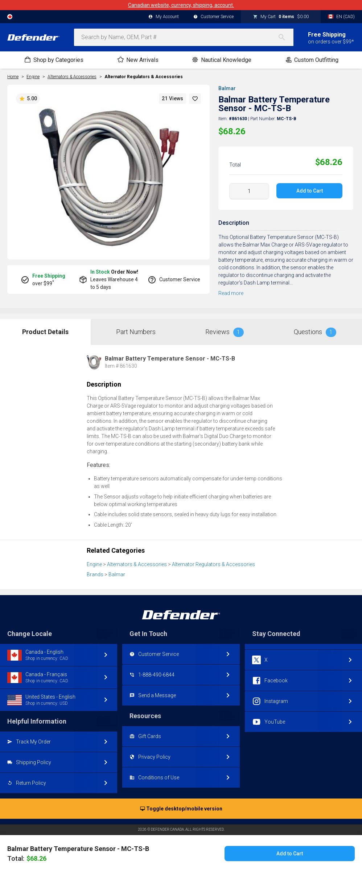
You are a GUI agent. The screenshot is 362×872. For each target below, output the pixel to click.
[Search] (285, 37)
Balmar (227, 88)
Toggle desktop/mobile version (181, 809)
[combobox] (183, 37)
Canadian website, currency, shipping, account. (181, 5)
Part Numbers (136, 332)
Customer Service (213, 17)
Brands (95, 574)
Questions (315, 332)
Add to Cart (309, 191)
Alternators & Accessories (137, 564)
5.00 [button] (28, 99)
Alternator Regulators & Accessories (143, 77)
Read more (230, 293)
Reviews (224, 332)
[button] (195, 98)
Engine (94, 564)
